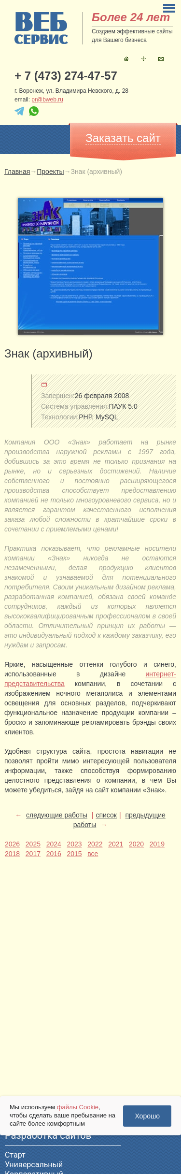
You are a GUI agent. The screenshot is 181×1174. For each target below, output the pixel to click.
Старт (15, 1155)
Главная (126, 58)
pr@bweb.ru (47, 99)
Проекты (50, 171)
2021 (115, 844)
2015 (74, 854)
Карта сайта (143, 58)
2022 (94, 844)
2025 (33, 844)
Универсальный (34, 1164)
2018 (12, 854)
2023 (74, 844)
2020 (136, 844)
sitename (41, 28)
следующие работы (56, 815)
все (92, 854)
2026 (12, 844)
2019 (157, 844)
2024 (53, 844)
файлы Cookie (77, 1107)
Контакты (161, 58)
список (106, 815)
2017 (33, 854)
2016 (53, 854)
